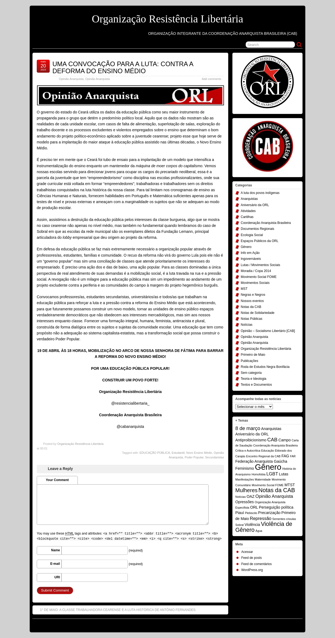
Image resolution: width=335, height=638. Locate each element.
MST (244, 289)
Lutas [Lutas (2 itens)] (284, 474)
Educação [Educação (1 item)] (267, 450)
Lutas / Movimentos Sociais (260, 265)
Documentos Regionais (257, 229)
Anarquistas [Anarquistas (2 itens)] (271, 429)
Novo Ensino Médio (199, 452)
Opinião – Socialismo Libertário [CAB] (268, 331)
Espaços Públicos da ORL (259, 241)
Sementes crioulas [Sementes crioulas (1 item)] (284, 519)
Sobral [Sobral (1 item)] (239, 524)
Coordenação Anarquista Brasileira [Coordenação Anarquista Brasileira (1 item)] (275, 445)
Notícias (246, 325)
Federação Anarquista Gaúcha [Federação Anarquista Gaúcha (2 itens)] (261, 461)
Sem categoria (251, 373)
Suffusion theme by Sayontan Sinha (278, 624)
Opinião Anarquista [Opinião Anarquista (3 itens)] (274, 496)
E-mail (55, 564)
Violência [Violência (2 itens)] (252, 524)
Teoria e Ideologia (253, 379)
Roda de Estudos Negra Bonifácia (265, 367)
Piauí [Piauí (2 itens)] (239, 513)
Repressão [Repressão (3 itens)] (261, 518)
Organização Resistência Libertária (167, 19)
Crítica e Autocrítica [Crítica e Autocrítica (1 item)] (247, 450)
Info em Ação (250, 253)
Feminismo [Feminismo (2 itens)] (244, 468)
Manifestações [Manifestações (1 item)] (244, 479)
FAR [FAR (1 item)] (293, 456)
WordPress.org (252, 570)
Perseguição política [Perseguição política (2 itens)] (276, 507)
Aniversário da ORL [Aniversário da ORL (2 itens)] (252, 434)
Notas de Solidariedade (257, 313)
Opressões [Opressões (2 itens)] (244, 502)
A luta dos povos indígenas (260, 193)
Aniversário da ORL (255, 205)
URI (57, 577)
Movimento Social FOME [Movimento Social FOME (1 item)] (268, 485)
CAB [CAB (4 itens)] (272, 439)
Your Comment (57, 480)
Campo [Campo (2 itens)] (284, 440)
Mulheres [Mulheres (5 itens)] (246, 490)
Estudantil (178, 452)
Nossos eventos (252, 301)
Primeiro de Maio (253, 355)
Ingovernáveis (251, 259)
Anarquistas (249, 199)
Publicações (249, 361)
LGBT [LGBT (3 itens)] (272, 473)
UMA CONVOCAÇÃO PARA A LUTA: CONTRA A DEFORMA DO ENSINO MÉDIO (122, 67)
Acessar (247, 552)
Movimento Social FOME (259, 277)
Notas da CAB (251, 307)
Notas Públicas (251, 319)
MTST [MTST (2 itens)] (289, 485)
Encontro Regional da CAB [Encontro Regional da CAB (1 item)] (263, 456)
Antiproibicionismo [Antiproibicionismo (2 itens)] (250, 440)
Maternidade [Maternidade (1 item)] (263, 479)
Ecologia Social (252, 235)
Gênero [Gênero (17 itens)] (268, 466)
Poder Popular (194, 457)
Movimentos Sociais (255, 283)
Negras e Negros (253, 295)
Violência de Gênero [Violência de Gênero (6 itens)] (263, 527)
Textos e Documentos (256, 385)
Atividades (248, 211)
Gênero (246, 247)
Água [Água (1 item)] (259, 530)
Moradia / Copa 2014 (256, 271)
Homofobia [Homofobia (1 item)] (259, 474)
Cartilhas (247, 217)
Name (55, 550)
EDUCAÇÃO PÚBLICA (155, 452)
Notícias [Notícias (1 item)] (240, 496)
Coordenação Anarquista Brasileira (266, 223)
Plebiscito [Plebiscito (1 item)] (251, 513)
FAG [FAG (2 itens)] (285, 456)
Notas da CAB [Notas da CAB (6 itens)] (277, 490)
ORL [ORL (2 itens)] (254, 507)
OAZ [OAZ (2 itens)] (250, 496)
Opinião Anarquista (71, 78)
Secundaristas (214, 457)
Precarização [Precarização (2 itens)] (269, 513)
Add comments (211, 78)
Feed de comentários (256, 564)
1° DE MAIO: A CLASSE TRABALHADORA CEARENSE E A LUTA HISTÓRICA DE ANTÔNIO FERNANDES (115, 609)
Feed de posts (251, 558)
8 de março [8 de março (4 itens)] (247, 428)
